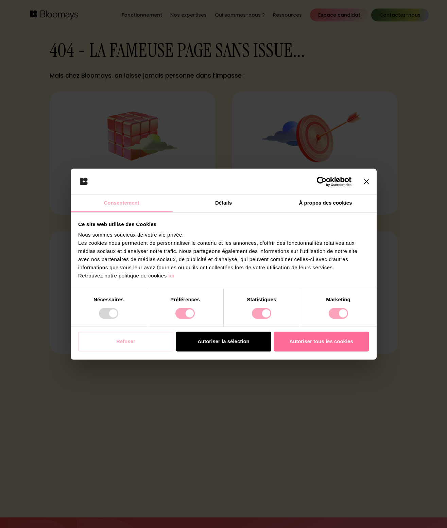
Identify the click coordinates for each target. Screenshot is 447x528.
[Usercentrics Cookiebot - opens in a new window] (321, 181)
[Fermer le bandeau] (366, 181)
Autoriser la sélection (223, 342)
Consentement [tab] (121, 203)
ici (171, 276)
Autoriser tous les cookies (321, 342)
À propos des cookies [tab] (325, 203)
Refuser (125, 342)
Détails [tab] (223, 203)
